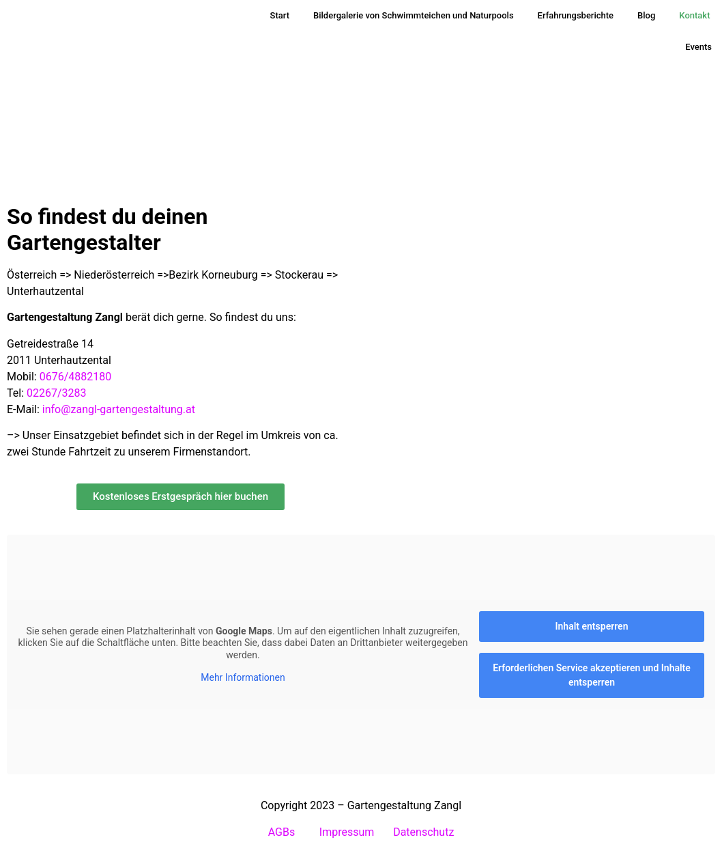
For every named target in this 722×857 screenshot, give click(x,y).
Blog (646, 15)
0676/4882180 (76, 376)
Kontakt (694, 15)
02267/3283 (57, 393)
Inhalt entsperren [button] (592, 626)
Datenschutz (423, 832)
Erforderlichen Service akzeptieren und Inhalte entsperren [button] (592, 675)
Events (698, 47)
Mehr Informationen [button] (243, 677)
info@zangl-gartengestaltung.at (118, 409)
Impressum (347, 832)
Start (279, 15)
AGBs (283, 832)
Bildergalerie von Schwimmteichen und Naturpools (413, 15)
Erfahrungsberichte (575, 15)
